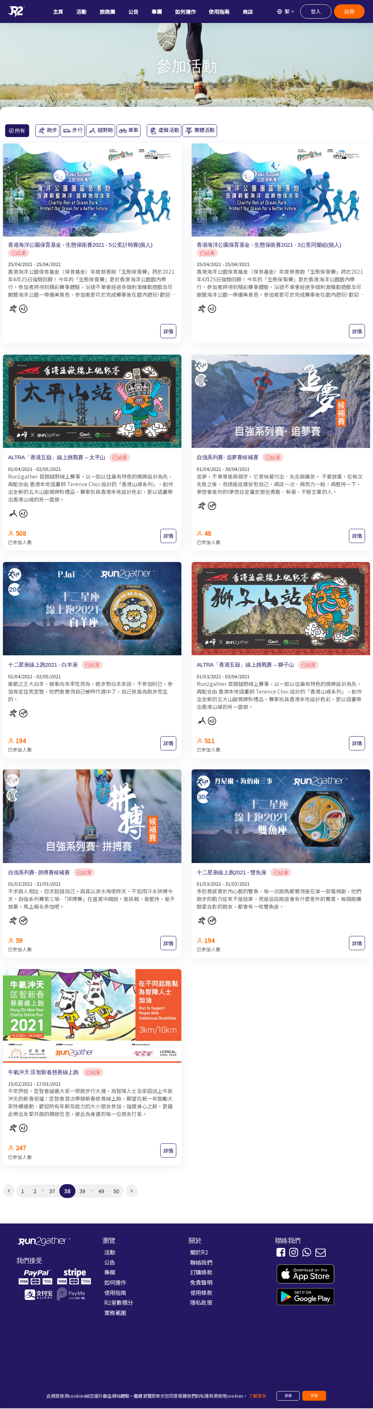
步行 (72, 130)
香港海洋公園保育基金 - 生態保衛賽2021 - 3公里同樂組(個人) (269, 245)
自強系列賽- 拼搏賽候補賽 (39, 872)
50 (116, 1191)
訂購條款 (201, 1273)
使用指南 (115, 1293)
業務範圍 (115, 1313)
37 (52, 1191)
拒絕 (288, 1395)
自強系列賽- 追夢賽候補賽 (227, 457)
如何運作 (115, 1283)
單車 (128, 130)
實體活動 (200, 130)
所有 (17, 130)
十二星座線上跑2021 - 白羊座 (43, 665)
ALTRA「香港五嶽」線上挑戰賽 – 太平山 (56, 457)
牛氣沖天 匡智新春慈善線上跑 (43, 1072)
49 (101, 1191)
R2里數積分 (118, 1303)
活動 (109, 1252)
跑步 (47, 130)
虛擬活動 (164, 130)
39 (82, 1191)
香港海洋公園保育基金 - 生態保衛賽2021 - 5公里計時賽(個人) (80, 245)
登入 (315, 11)
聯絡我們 (201, 1262)
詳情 (168, 331)
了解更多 (257, 1396)
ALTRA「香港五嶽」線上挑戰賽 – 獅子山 (245, 665)
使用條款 (201, 1293)
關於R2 (199, 1252)
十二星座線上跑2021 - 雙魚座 (231, 872)
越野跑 (100, 130)
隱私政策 (201, 1303)
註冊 (349, 11)
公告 (109, 1262)
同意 (314, 1395)
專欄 (109, 1273)
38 (67, 1191)
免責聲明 (201, 1283)
